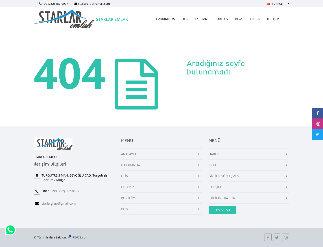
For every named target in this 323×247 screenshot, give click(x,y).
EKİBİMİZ (201, 19)
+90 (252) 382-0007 (55, 4)
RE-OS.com (80, 237)
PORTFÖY (222, 19)
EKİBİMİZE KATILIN (222, 198)
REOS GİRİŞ (222, 210)
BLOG (239, 19)
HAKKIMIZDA (165, 19)
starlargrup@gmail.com (94, 4)
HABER (255, 19)
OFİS (184, 19)
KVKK (212, 165)
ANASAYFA (129, 154)
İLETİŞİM (273, 19)
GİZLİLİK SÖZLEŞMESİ (224, 176)
